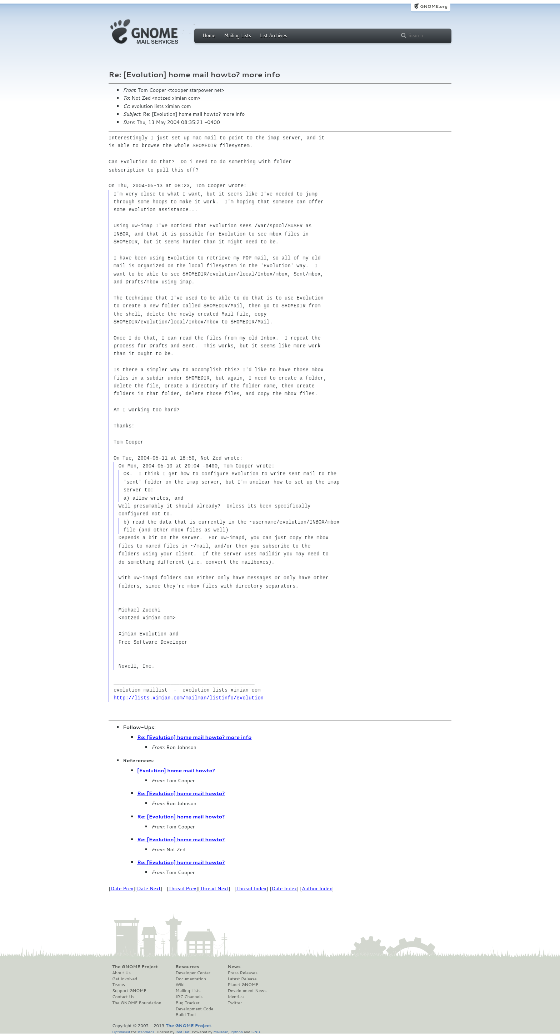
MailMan (220, 1031)
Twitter (235, 1003)
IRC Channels (189, 997)
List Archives (273, 35)
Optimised (121, 1031)
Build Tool (186, 1014)
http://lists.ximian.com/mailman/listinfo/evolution (189, 697)
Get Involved (124, 979)
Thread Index (251, 888)
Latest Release (242, 979)
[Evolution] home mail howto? (176, 770)
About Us (121, 973)
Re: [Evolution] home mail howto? (181, 793)
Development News (247, 991)
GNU (255, 1031)
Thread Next (214, 888)
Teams (118, 984)
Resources (187, 967)
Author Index (317, 888)
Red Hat (182, 1031)
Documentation (191, 979)
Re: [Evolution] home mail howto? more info (194, 737)
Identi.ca (236, 997)
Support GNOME (129, 991)
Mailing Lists (237, 35)
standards (145, 1031)
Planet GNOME (243, 984)
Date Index (284, 888)
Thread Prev (182, 888)
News (234, 967)
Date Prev (121, 888)
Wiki (180, 984)
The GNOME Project (135, 967)
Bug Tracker (188, 1003)
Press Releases (242, 973)
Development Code (195, 1009)
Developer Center (193, 973)
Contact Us (123, 997)
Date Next (148, 888)
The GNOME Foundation (136, 1003)
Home (208, 35)
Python (236, 1031)
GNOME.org (434, 6)
